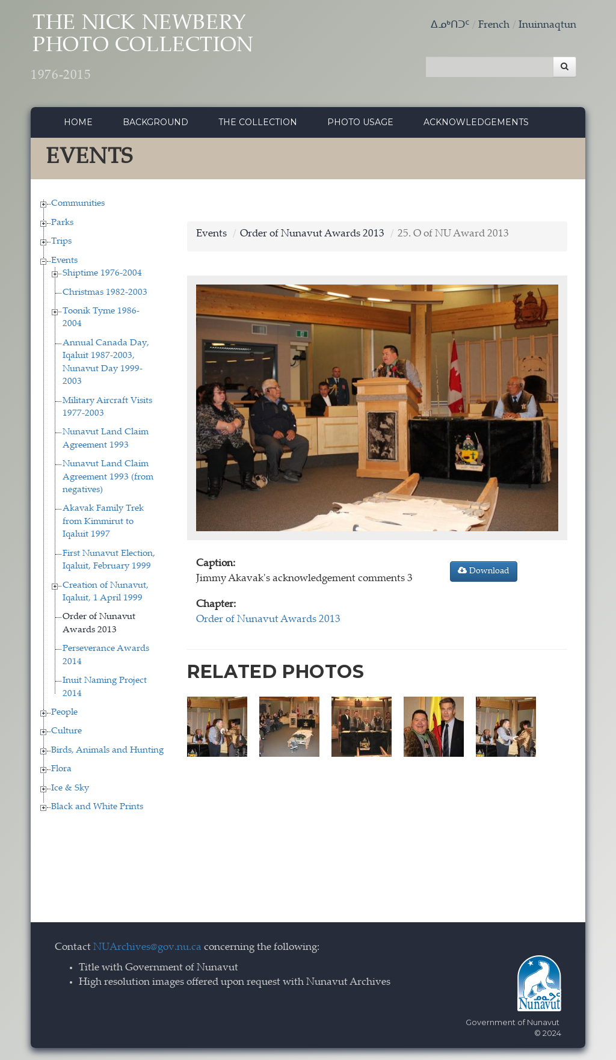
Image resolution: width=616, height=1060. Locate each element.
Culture (66, 731)
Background (155, 122)
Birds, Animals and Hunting (107, 750)
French (494, 25)
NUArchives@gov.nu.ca (147, 948)
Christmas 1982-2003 (105, 292)
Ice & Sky (70, 788)
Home (78, 122)
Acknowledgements (476, 122)
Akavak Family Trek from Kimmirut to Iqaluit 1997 (103, 521)
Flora (61, 769)
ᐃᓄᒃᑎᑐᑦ (450, 25)
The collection (257, 122)
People (64, 712)
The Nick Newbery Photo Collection (142, 48)
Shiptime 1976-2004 (102, 273)
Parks (62, 222)
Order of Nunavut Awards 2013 (312, 234)
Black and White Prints (97, 807)
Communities (78, 203)
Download (484, 571)
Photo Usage (360, 122)
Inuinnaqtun (547, 25)
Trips (61, 241)
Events (64, 260)
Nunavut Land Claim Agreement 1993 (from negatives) (108, 477)
